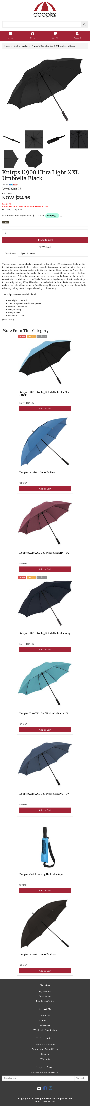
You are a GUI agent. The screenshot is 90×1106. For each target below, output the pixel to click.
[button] (45, 247)
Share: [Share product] (10, 184)
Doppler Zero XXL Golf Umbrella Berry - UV (44, 552)
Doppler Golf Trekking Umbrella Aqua (41, 874)
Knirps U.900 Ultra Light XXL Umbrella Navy (44, 633)
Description (10, 253)
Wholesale (45, 1025)
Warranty (45, 1059)
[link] (45, 1088)
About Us (45, 1015)
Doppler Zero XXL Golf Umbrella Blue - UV (43, 713)
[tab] (10, 253)
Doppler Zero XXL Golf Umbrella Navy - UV (44, 793)
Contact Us (45, 1020)
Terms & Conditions (45, 1044)
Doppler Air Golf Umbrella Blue (37, 472)
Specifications (28, 253)
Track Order (45, 996)
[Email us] (39, 1088)
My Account (45, 991)
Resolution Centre (45, 1001)
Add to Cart (45, 239)
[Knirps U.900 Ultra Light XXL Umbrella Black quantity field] (45, 233)
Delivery (45, 1054)
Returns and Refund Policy (45, 1049)
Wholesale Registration (45, 1030)
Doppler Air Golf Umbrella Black (37, 954)
